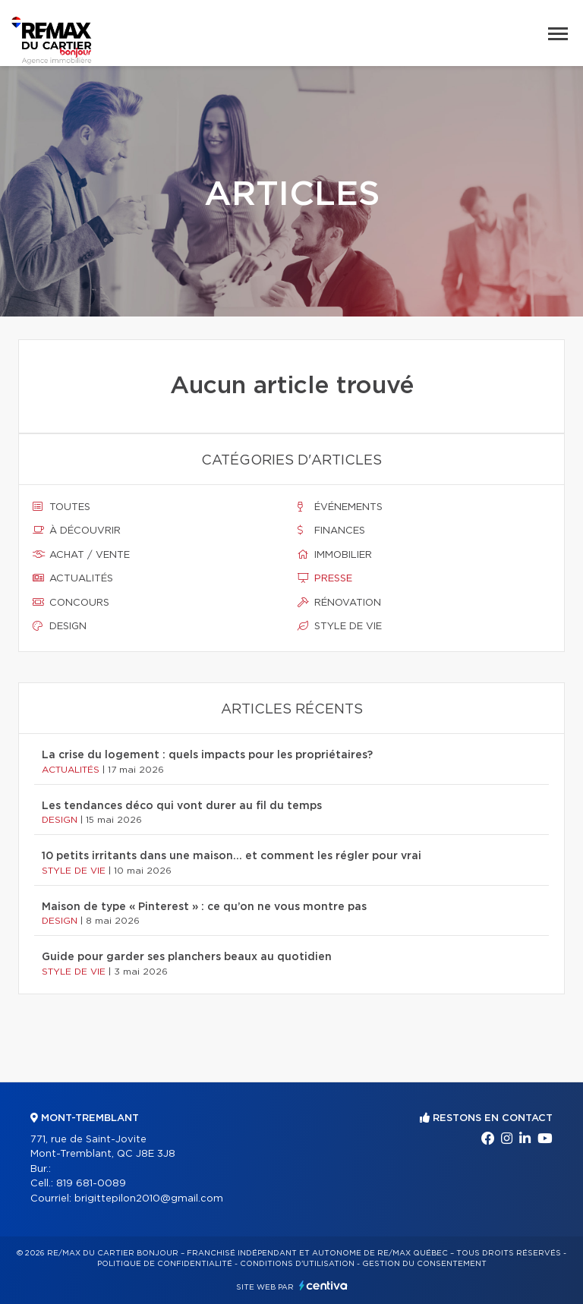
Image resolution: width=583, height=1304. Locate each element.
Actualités (73, 578)
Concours (71, 602)
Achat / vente (81, 555)
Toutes (61, 507)
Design (60, 626)
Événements (340, 507)
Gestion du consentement (424, 1264)
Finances (331, 530)
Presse (325, 578)
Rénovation (339, 602)
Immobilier (335, 555)
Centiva (323, 1285)
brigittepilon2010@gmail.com (148, 1199)
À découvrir (77, 530)
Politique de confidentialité (164, 1264)
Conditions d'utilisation (297, 1264)
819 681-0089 (91, 1184)
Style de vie (340, 626)
